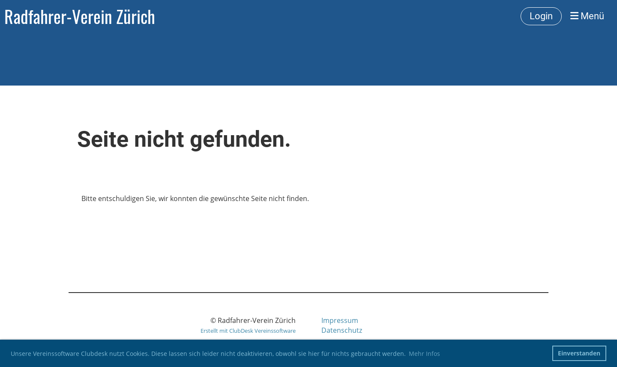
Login (541, 16)
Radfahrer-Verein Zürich (79, 16)
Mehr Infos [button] (424, 353)
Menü (587, 16)
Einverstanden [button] (579, 353)
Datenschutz (341, 330)
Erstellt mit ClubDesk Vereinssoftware (248, 330)
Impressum (339, 320)
